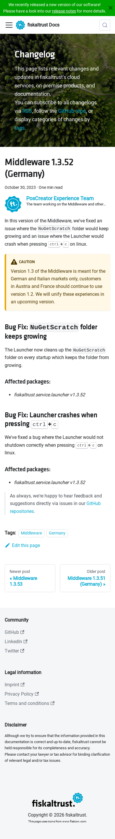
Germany (57, 533)
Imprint (14, 684)
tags (20, 128)
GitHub (14, 632)
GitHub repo (72, 111)
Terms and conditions (29, 703)
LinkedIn (16, 641)
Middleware (31, 533)
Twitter (14, 651)
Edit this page (22, 545)
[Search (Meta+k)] (104, 25)
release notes (64, 11)
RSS (27, 111)
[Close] (110, 8)
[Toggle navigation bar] (9, 25)
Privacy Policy (22, 694)
